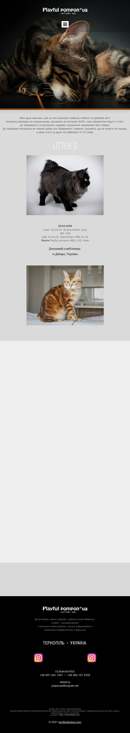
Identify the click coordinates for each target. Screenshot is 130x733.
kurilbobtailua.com (70, 722)
